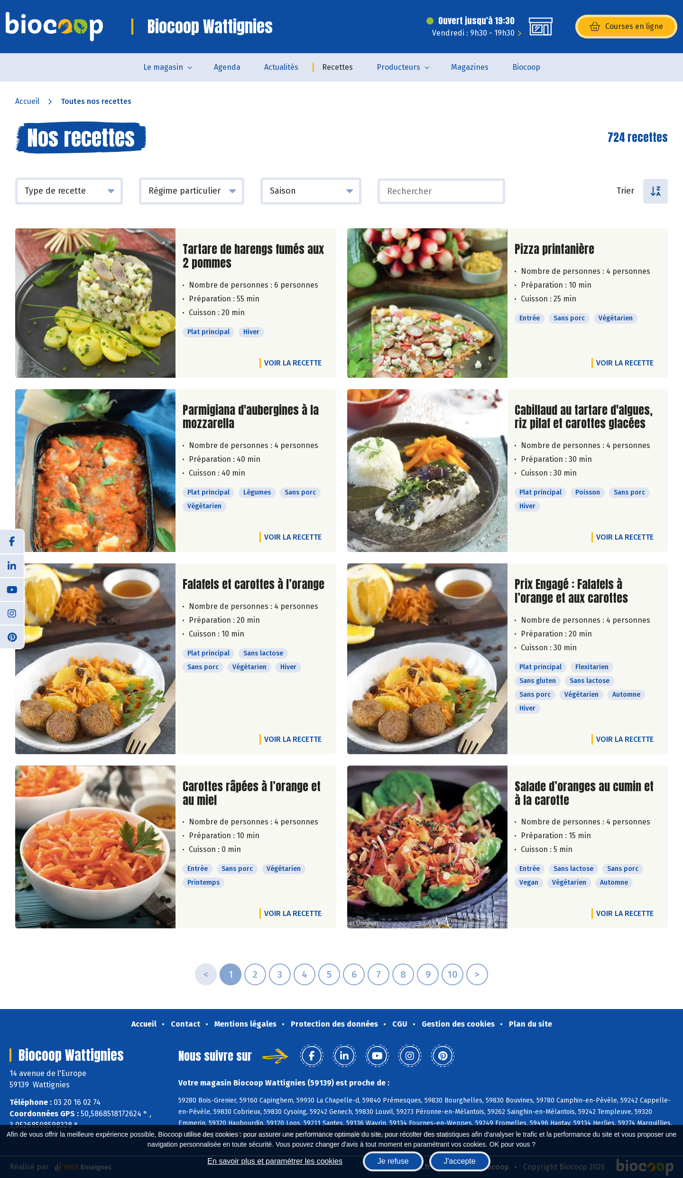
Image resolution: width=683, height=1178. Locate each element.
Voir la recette (293, 362)
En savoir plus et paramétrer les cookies (274, 1161)
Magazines (470, 67)
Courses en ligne (626, 26)
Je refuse (393, 1161)
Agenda (227, 67)
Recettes (337, 67)
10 (452, 974)
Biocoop (526, 67)
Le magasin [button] (163, 67)
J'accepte (460, 1161)
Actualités (281, 67)
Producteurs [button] (398, 67)
